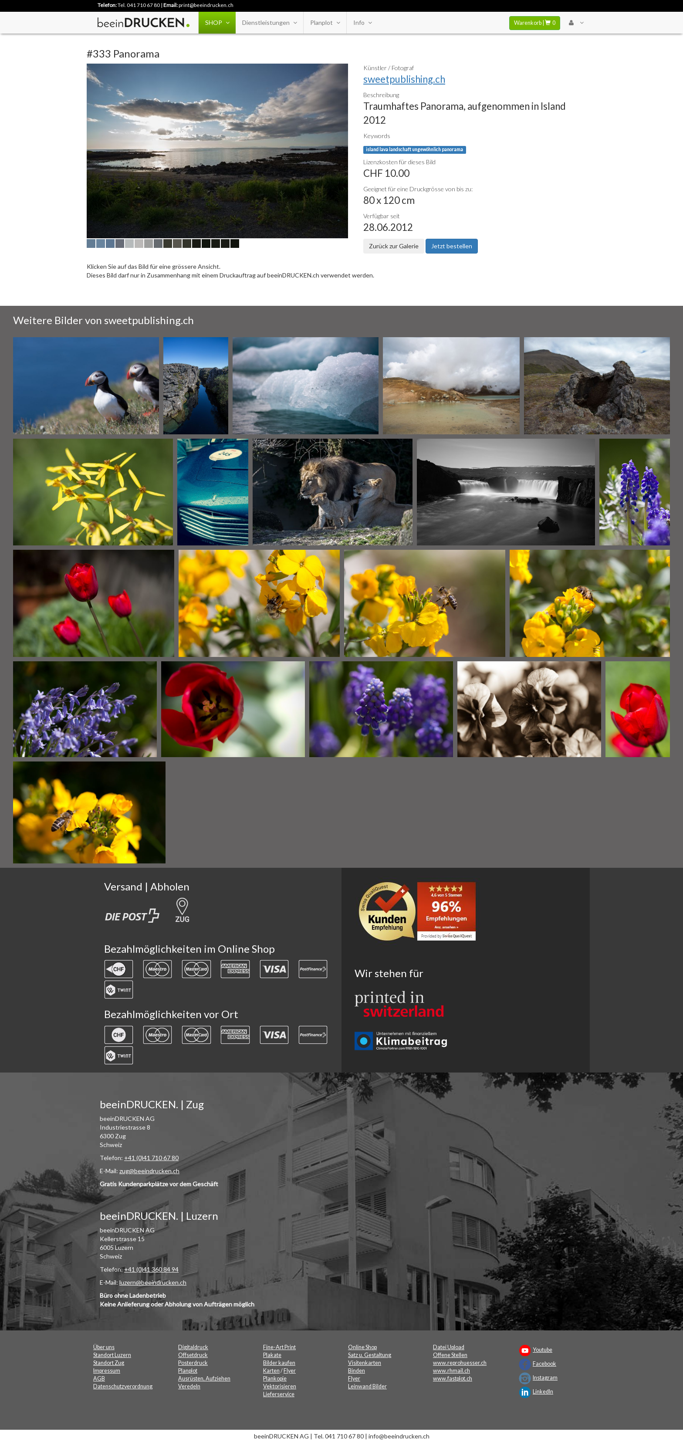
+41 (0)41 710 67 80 (151, 1157)
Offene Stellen (450, 1355)
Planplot (325, 22)
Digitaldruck (193, 1347)
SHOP (217, 22)
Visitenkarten (364, 1363)
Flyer (290, 1370)
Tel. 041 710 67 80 (139, 5)
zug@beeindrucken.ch (149, 1170)
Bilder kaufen (279, 1363)
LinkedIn (543, 1391)
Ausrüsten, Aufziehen (204, 1378)
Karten (271, 1370)
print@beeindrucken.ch (206, 5)
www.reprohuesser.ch (460, 1363)
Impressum (106, 1370)
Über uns (104, 1347)
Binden (356, 1370)
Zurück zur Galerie (394, 246)
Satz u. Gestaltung (369, 1355)
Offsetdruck (193, 1355)
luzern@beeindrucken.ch (152, 1282)
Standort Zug (108, 1363)
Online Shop (362, 1347)
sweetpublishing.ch (404, 79)
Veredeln (189, 1386)
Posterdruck (193, 1363)
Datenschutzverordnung (122, 1386)
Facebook (544, 1363)
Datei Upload (448, 1347)
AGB (99, 1378)
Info (362, 22)
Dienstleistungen (269, 22)
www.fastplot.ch (452, 1378)
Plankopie (275, 1378)
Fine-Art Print (279, 1347)
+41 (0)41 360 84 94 (151, 1269)
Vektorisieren (279, 1386)
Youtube (542, 1350)
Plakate (272, 1355)
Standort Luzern (112, 1355)
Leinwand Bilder (367, 1386)
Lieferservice (278, 1394)
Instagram (545, 1377)
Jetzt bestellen (451, 246)
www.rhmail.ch (451, 1370)
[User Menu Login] (576, 23)
